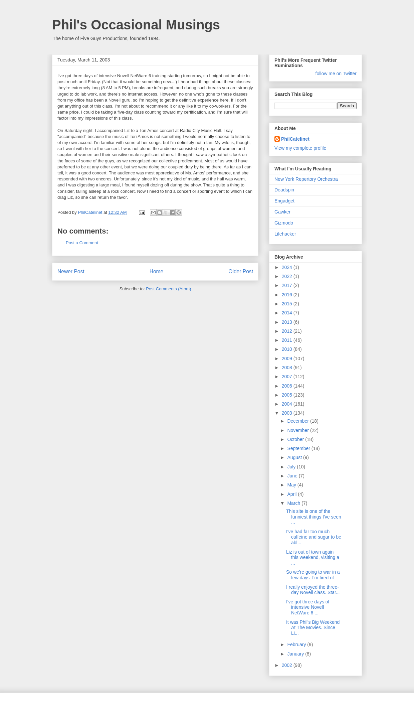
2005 (287, 395)
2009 (287, 358)
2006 (287, 386)
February (297, 644)
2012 (287, 331)
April (292, 494)
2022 (287, 276)
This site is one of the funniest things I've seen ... (313, 517)
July (292, 466)
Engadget (284, 200)
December (298, 421)
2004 (287, 404)
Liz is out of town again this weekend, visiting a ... (312, 557)
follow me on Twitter (336, 73)
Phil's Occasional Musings (136, 24)
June (292, 475)
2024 (287, 267)
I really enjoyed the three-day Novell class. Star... (313, 589)
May (292, 484)
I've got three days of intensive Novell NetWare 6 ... (308, 607)
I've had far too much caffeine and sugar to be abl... (313, 537)
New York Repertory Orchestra (306, 179)
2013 (287, 322)
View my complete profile (300, 148)
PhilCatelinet (295, 139)
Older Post (240, 271)
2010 (287, 349)
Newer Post (70, 271)
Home (157, 271)
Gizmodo (283, 223)
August (295, 457)
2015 (287, 303)
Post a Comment (82, 242)
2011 (287, 340)
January (296, 654)
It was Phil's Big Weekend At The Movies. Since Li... (313, 627)
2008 (287, 367)
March (294, 503)
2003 (287, 413)
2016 (287, 294)
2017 (287, 285)
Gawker (282, 211)
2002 (287, 665)
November (298, 430)
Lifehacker (285, 234)
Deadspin (284, 189)
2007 (287, 376)
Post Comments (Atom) (168, 288)
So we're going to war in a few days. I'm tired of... (313, 574)
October (296, 439)
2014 (287, 312)
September (299, 448)
